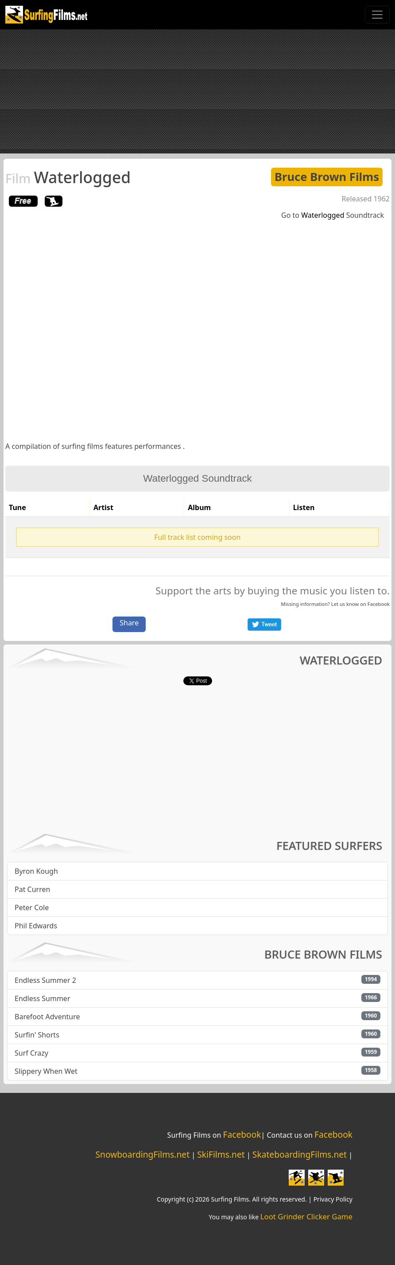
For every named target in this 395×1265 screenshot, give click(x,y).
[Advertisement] (197, 91)
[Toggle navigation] (377, 15)
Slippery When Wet (46, 1071)
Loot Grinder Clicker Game (306, 1216)
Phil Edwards (36, 926)
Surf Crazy (31, 1053)
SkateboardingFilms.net (299, 1154)
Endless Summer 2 (45, 980)
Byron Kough (36, 871)
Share (129, 623)
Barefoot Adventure (47, 1016)
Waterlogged (68, 177)
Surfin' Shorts (37, 1035)
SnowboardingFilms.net (143, 1154)
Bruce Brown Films (327, 177)
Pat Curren (32, 889)
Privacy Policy (333, 1199)
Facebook (379, 604)
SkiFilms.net (220, 1154)
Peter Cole (32, 907)
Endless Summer (42, 998)
